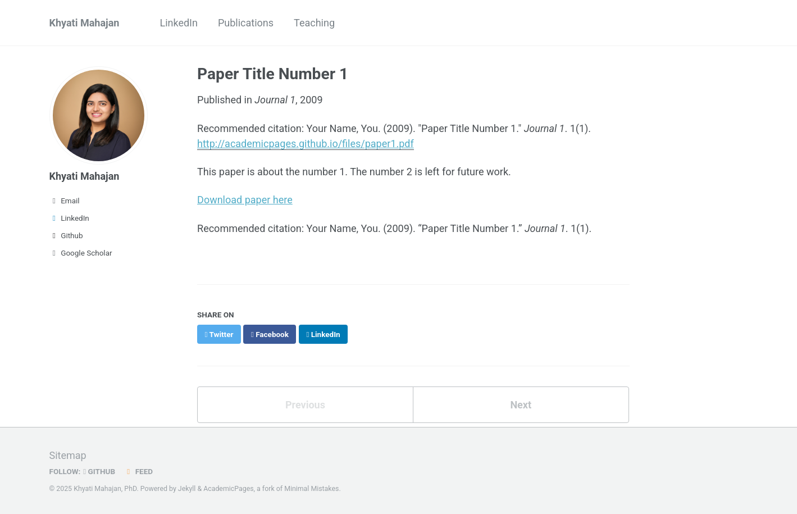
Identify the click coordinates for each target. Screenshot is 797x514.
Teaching (314, 23)
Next (520, 405)
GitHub (99, 471)
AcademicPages (228, 489)
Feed (138, 471)
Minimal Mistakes (311, 489)
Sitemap (67, 455)
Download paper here (245, 200)
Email (64, 200)
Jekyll (187, 489)
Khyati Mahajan (84, 23)
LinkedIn (179, 23)
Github (66, 235)
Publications (246, 23)
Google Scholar (80, 252)
